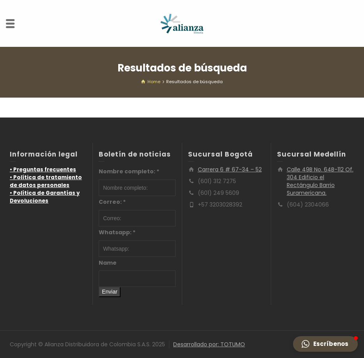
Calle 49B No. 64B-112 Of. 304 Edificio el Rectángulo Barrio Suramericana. (320, 181)
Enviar (109, 292)
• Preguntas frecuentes (43, 169)
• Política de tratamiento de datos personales (46, 181)
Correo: (112, 202)
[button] (325, 344)
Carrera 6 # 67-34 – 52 (230, 169)
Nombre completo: (129, 171)
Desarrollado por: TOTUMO (209, 344)
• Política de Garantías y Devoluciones (45, 197)
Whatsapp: (117, 232)
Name (108, 263)
